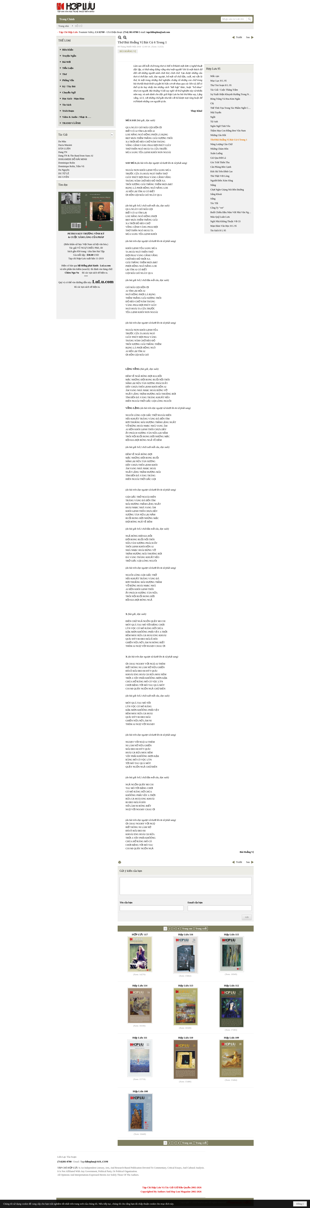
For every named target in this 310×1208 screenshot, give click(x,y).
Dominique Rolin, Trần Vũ (71, 166)
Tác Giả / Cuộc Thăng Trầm (224, 89)
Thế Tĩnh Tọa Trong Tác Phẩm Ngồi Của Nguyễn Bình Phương (231, 108)
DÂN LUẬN (64, 148)
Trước (239, 37)
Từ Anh (214, 121)
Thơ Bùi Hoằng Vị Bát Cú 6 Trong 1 (228, 139)
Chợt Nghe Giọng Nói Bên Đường (227, 189)
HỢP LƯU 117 (140, 934)
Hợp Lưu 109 (231, 1037)
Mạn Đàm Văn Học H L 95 (223, 226)
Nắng (213, 185)
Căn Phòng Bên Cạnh (220, 167)
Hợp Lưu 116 (185, 934)
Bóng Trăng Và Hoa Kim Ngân (225, 98)
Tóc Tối (214, 203)
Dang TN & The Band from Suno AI (75, 155)
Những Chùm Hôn (219, 148)
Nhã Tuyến (215, 112)
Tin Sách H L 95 (218, 230)
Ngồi (212, 117)
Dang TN (62, 152)
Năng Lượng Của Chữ (221, 144)
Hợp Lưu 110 (185, 1037)
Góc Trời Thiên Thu (220, 162)
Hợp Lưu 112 (231, 985)
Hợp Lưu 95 (213, 68)
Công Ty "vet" (217, 207)
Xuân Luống (216, 153)
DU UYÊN (63, 177)
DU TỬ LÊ (63, 173)
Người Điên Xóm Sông (221, 180)
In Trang (120, 862)
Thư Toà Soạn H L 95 (221, 85)
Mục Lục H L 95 (218, 80)
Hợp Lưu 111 (139, 1037)
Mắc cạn (214, 76)
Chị (212, 103)
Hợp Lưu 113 (185, 985)
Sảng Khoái (216, 194)
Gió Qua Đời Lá (218, 157)
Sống (212, 198)
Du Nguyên (63, 170)
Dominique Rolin (66, 162)
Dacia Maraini (65, 145)
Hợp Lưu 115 (231, 934)
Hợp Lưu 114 (139, 985)
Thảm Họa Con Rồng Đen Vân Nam (228, 130)
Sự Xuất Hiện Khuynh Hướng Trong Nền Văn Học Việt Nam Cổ (231, 94)
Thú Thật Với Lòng (219, 176)
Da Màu (62, 141)
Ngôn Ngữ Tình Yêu (220, 126)
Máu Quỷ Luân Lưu (220, 216)
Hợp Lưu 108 (140, 1091)
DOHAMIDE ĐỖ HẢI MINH (72, 159)
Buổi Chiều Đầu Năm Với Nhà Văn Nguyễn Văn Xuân (231, 212)
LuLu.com (105, 265)
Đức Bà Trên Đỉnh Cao (221, 171)
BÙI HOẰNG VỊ (128, 51)
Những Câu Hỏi (218, 135)
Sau (248, 37)
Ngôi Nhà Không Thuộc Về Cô (225, 221)
